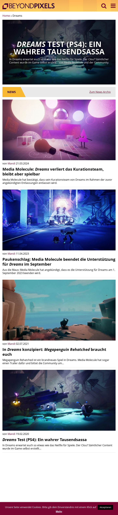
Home (6, 15)
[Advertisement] (59, 477)
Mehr (59, 511)
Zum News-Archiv (100, 92)
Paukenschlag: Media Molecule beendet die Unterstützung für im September (58, 262)
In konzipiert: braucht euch (54, 352)
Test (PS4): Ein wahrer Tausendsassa (44, 439)
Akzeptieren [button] (105, 507)
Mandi (12, 163)
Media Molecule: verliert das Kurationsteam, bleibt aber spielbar (53, 171)
